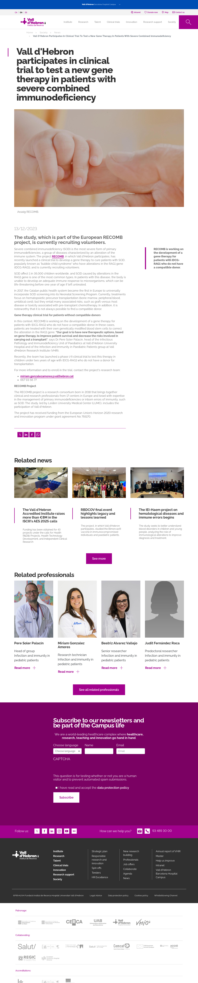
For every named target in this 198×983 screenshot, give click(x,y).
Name (89, 745)
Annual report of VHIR (168, 851)
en (21, 12)
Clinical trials (113, 22)
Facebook (32, 434)
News (57, 32)
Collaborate (130, 869)
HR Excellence (100, 877)
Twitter (20, 434)
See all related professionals (99, 690)
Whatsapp (38, 434)
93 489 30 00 (162, 831)
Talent (97, 22)
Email (120, 745)
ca (16, 12)
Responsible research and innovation (99, 860)
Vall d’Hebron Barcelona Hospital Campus (166, 874)
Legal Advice (96, 895)
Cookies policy (141, 895)
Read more (22, 668)
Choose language (65, 745)
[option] (99, 164)
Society (172, 22)
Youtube (66, 831)
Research (83, 22)
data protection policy (113, 788)
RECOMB (58, 256)
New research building (131, 853)
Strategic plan (99, 851)
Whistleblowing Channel (166, 895)
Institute (58, 851)
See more (99, 558)
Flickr (74, 831)
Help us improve (165, 860)
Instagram (59, 831)
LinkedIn (26, 434)
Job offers (129, 864)
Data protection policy (118, 895)
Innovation (131, 22)
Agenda (127, 873)
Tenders (96, 872)
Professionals (130, 859)
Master (160, 856)
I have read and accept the (94, 788)
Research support (152, 22)
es (26, 12)
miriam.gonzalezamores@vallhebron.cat (47, 376)
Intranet (160, 865)
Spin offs (96, 868)
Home (29, 32)
